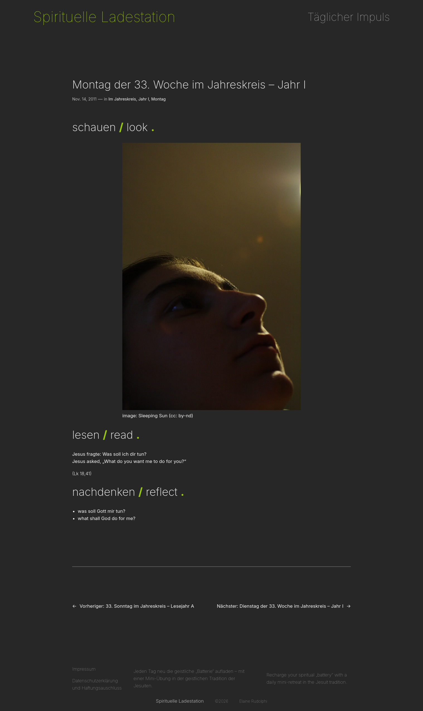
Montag (158, 99)
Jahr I (143, 99)
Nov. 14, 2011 (84, 99)
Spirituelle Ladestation (104, 17)
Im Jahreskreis (122, 99)
